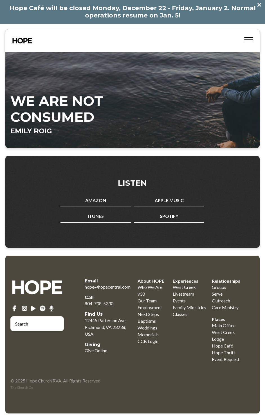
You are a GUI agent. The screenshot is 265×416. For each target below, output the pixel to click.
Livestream (183, 293)
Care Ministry (225, 307)
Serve (217, 293)
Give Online (96, 350)
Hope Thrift (223, 352)
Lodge (218, 339)
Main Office (223, 325)
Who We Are (150, 287)
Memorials (148, 334)
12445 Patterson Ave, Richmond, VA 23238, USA (105, 327)
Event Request (225, 359)
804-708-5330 (99, 303)
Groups (219, 287)
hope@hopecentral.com (108, 286)
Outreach (221, 300)
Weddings (147, 327)
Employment (150, 307)
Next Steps (148, 314)
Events (179, 300)
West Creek (184, 287)
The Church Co (21, 387)
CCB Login (148, 341)
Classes (180, 314)
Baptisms (147, 321)
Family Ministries (189, 307)
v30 (141, 293)
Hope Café (222, 345)
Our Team (147, 300)
